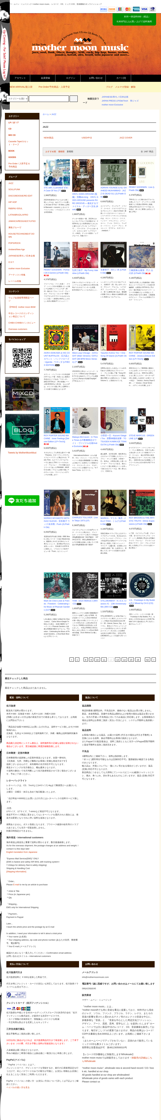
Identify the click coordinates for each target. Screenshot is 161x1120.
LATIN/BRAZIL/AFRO (18, 215)
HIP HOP (12, 202)
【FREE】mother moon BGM (22, 307)
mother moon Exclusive (112, 105)
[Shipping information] (16, 871)
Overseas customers (17, 329)
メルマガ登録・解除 (125, 87)
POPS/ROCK (14, 243)
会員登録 (42, 78)
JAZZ (53, 114)
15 (131, 660)
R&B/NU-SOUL (15, 208)
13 (117, 660)
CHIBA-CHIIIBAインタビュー (22, 323)
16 (138, 660)
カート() (118, 78)
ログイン (68, 78)
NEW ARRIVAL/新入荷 (19, 87)
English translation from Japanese (21, 852)
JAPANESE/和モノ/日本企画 (115, 97)
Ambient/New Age (16, 249)
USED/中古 (87, 138)
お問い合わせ (93, 78)
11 (104, 660)
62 (147, 660)
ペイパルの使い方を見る (18, 1087)
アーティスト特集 (16, 275)
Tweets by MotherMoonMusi (22, 452)
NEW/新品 (48, 138)
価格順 (61, 151)
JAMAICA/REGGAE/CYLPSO (22, 221)
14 (124, 660)
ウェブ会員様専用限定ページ (21, 299)
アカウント (17, 78)
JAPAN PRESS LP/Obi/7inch (115, 101)
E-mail (16, 885)
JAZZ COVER (125, 138)
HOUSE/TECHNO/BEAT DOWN (21, 235)
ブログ (109, 87)
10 (97, 660)
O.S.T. (11, 262)
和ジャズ (134, 101)
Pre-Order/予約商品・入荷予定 (52, 87)
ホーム (46, 114)
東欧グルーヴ (14, 227)
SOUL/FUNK (14, 189)
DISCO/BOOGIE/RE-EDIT (20, 196)
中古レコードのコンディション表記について (21, 315)
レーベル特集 (14, 281)
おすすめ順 (50, 151)
